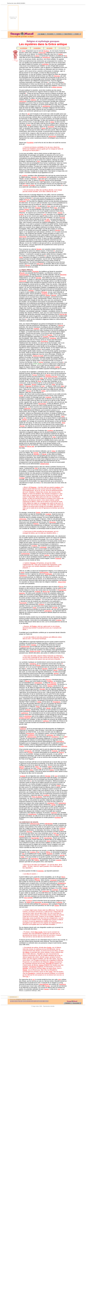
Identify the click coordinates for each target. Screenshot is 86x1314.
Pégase (26, 209)
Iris (25, 418)
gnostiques (50, 803)
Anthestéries (38, 682)
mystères (25, 175)
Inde (65, 736)
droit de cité (63, 314)
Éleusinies (63, 274)
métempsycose (31, 736)
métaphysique (44, 463)
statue (52, 122)
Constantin (53, 880)
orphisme (46, 721)
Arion (55, 208)
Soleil (53, 384)
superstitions (60, 741)
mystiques (29, 900)
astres (61, 830)
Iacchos (56, 673)
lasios (65, 687)
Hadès (21, 384)
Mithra (48, 852)
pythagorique (30, 733)
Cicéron (46, 555)
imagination (48, 574)
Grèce (53, 451)
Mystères (46, 51)
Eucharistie (23, 603)
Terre (48, 206)
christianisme (32, 814)
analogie (23, 776)
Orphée (32, 185)
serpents (60, 668)
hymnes (35, 452)
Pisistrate (55, 751)
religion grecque (57, 87)
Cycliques (55, 889)
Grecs (24, 51)
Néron (63, 877)
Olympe (22, 426)
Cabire (50, 766)
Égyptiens (55, 736)
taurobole (49, 853)
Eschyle (62, 217)
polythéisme (46, 57)
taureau (62, 855)
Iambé (21, 395)
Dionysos (57, 76)
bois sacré (40, 263)
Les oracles (49, 48)
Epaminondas (25, 646)
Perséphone (42, 177)
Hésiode (42, 180)
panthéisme (24, 713)
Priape (58, 785)
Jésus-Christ (62, 582)
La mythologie (23, 48)
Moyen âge (30, 446)
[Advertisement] (61, 17)
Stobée (38, 512)
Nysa (39, 381)
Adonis (52, 770)
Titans (37, 766)
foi (66, 56)
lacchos (48, 679)
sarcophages (48, 838)
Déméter (34, 177)
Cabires (36, 860)
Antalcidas (40, 871)
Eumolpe (25, 185)
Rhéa (63, 422)
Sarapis (46, 989)
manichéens (62, 803)
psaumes (22, 593)
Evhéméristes (25, 553)
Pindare (34, 626)
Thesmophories (24, 274)
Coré (42, 386)
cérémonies (42, 52)
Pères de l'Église (37, 797)
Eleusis (27, 199)
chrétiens (41, 604)
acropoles (51, 126)
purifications (48, 611)
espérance (62, 984)
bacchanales (35, 838)
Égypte (47, 986)
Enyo (54, 968)
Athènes (31, 290)
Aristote (33, 563)
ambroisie (27, 408)
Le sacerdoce (37, 48)
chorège (21, 836)
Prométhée (30, 142)
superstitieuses (43, 984)
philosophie (37, 902)
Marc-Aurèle (39, 932)
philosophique (44, 572)
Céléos (43, 391)
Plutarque (33, 487)
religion (28, 902)
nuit (33, 979)
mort (59, 989)
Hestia (29, 125)
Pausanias (22, 211)
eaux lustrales (28, 897)
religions (33, 100)
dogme (60, 54)
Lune (44, 214)
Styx (38, 161)
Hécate (21, 214)
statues (47, 295)
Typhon (39, 768)
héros (43, 128)
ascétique (31, 735)
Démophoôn (42, 403)
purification (45, 64)
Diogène (33, 645)
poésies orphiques (25, 717)
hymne (41, 362)
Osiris (22, 768)
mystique (22, 478)
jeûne (34, 607)
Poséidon (38, 208)
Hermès (53, 295)
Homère (57, 230)
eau (23, 853)
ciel (29, 114)
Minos (55, 670)
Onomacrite (28, 751)
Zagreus (50, 686)
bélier (22, 857)
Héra (44, 968)
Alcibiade (44, 292)
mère (41, 378)
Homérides (22, 201)
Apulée (53, 804)
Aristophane (62, 590)
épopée (50, 335)
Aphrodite (49, 963)
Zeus (62, 386)
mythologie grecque (51, 376)
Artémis (60, 212)
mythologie (43, 547)
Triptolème (52, 338)
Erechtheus (44, 341)
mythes (57, 367)
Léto (47, 219)
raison (37, 56)
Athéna (51, 962)
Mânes (27, 952)
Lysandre (58, 860)
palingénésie (49, 823)
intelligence (23, 575)
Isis (38, 852)
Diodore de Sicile (38, 355)
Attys (31, 770)
